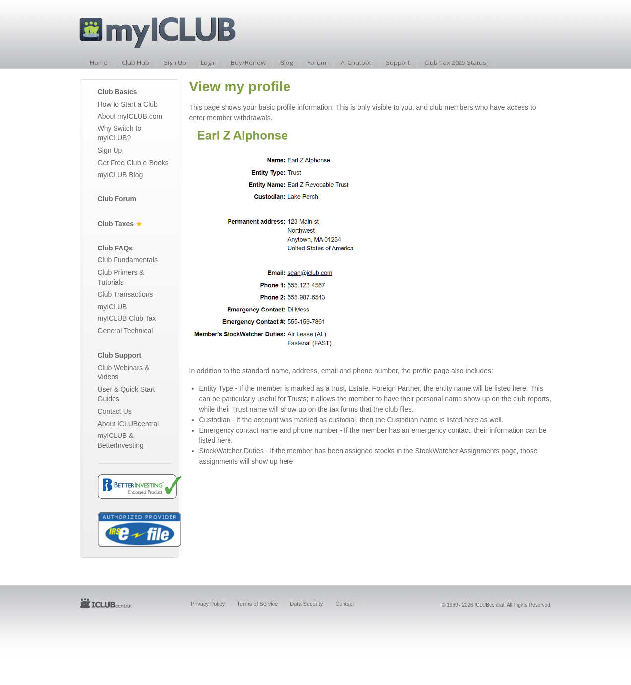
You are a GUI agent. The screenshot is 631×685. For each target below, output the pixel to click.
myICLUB (112, 307)
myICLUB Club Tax (127, 318)
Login (209, 62)
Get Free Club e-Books (133, 163)
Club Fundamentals (128, 260)
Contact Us (115, 411)
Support (398, 62)
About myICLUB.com (130, 116)
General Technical (125, 331)
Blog (286, 62)
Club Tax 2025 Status (455, 62)
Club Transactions (125, 294)
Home (99, 62)
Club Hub (135, 62)
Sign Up (175, 62)
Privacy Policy (208, 604)
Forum (316, 62)
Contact (344, 604)
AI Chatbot (356, 62)
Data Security (306, 604)
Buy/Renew (248, 62)
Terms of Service (257, 604)
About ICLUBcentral (128, 424)
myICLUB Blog (120, 175)
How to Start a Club (128, 104)
